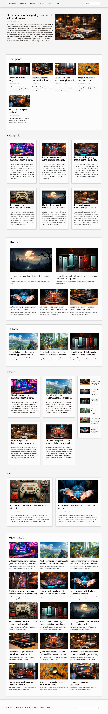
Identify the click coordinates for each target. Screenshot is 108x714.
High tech (32, 3)
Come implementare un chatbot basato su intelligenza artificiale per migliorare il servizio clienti (53, 354)
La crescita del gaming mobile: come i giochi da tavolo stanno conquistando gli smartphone (53, 594)
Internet (51, 3)
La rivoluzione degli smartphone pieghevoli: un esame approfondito (64, 80)
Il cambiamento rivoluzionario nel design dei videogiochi (21, 207)
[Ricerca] (92, 3)
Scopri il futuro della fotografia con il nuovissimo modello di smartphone (83, 354)
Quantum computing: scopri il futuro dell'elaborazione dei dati (59, 443)
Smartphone (12, 3)
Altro (58, 3)
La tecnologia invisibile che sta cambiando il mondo (95, 430)
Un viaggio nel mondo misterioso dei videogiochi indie (53, 207)
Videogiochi (23, 3)
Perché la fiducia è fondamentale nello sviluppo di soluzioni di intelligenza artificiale (23, 354)
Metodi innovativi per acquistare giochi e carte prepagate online (21, 160)
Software (41, 3)
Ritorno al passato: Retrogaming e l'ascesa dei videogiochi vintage (86, 207)
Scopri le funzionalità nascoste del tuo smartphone (86, 80)
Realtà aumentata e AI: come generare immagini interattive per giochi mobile (53, 161)
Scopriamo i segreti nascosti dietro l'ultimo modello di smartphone (41, 80)
